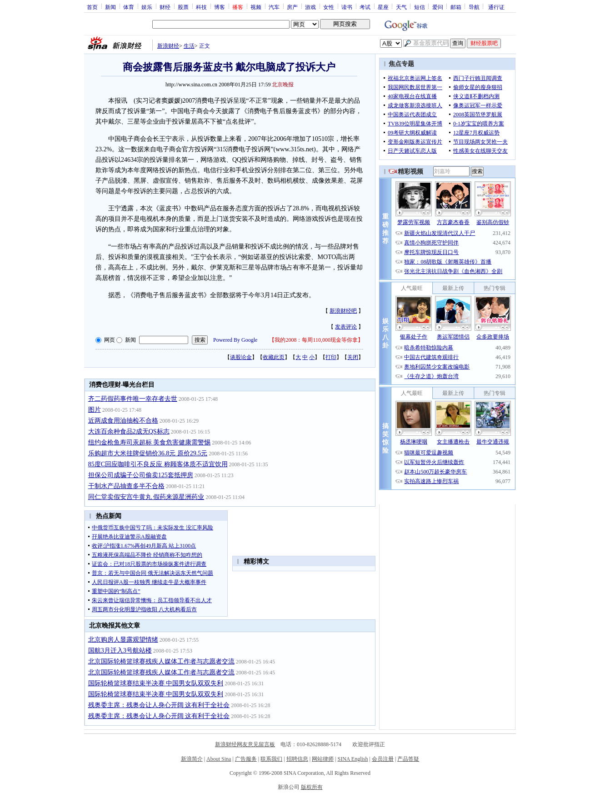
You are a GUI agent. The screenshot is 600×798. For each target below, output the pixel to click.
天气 (401, 7)
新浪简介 (192, 759)
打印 (330, 357)
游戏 (310, 7)
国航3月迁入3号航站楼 (120, 650)
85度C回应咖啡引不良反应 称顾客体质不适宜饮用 (158, 464)
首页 (92, 7)
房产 (292, 7)
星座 (383, 7)
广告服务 (246, 759)
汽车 (274, 7)
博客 (219, 7)
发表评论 (346, 327)
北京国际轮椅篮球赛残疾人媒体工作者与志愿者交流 (161, 661)
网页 (109, 340)
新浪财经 (168, 46)
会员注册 (383, 759)
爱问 (437, 7)
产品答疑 (408, 759)
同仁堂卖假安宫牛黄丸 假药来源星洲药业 (146, 497)
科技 (201, 7)
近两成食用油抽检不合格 (123, 420)
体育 (128, 7)
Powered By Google (235, 340)
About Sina (218, 759)
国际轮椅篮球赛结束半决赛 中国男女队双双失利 (156, 683)
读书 (346, 7)
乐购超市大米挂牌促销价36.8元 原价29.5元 (148, 453)
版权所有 (312, 787)
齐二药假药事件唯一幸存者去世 (132, 398)
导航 (474, 7)
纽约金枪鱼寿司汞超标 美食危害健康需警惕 (149, 442)
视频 (255, 7)
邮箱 (455, 7)
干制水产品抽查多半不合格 (126, 486)
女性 (328, 7)
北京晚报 (283, 84)
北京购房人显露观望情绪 (123, 639)
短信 (419, 7)
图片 (94, 409)
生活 (189, 46)
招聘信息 (297, 759)
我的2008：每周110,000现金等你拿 (316, 340)
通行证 (496, 7)
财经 (165, 7)
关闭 (352, 357)
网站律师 (323, 759)
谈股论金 (241, 357)
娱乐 (146, 7)
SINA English (352, 759)
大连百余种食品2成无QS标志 (129, 431)
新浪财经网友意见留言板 (245, 744)
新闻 (110, 7)
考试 (365, 7)
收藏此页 (274, 357)
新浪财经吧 (343, 311)
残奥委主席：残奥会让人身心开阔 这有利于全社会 (159, 705)
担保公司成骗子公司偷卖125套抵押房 (140, 475)
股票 (183, 7)
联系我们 (271, 759)
